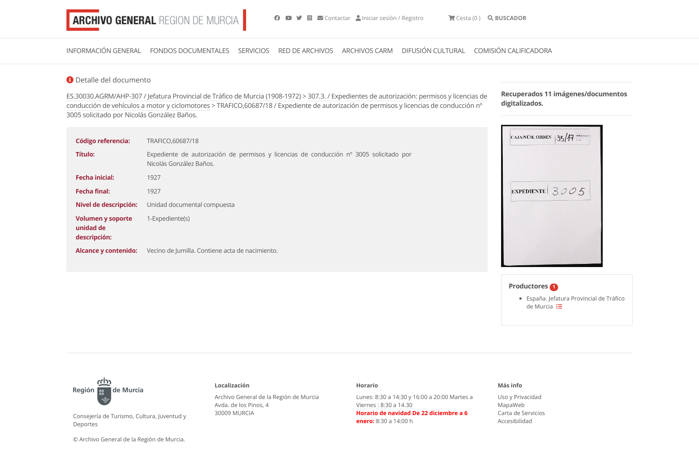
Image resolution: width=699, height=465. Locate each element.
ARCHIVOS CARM (367, 50)
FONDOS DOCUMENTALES (189, 50)
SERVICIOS (253, 50)
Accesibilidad (515, 421)
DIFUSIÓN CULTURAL (433, 50)
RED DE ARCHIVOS (305, 50)
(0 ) (464, 18)
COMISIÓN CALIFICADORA (513, 50)
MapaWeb (511, 405)
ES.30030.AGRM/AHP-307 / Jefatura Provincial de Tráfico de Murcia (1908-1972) (183, 96)
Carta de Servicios (521, 413)
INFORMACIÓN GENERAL (103, 50)
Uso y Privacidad (520, 397)
